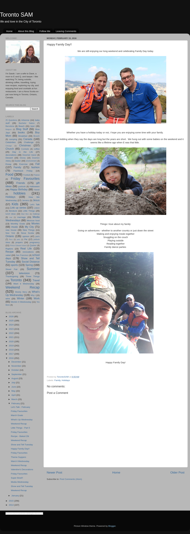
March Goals (17, 415)
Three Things (33, 276)
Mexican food (33, 220)
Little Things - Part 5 (20, 428)
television (24, 273)
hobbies (20, 193)
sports (14, 265)
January (15, 495)
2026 (11, 316)
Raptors (9, 249)
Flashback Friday (22, 171)
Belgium (9, 129)
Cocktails (25, 149)
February (16, 403)
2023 (11, 329)
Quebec (33, 245)
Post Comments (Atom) (71, 479)
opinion (25, 236)
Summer (33, 269)
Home (9, 31)
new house (11, 230)
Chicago (9, 146)
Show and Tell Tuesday (22, 444)
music (14, 226)
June (14, 387)
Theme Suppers (18, 457)
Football (26, 175)
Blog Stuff (22, 129)
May (13, 391)
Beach (22, 126)
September (16, 374)
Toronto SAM (16, 14)
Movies (36, 223)
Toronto (16, 280)
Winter (20, 298)
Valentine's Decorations (22, 469)
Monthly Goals (18, 223)
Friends (20, 182)
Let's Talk (35, 204)
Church (10, 148)
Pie (25, 239)
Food (9, 174)
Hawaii (37, 190)
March (14, 399)
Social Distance (31, 261)
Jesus (36, 200)
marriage (21, 217)
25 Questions (11, 120)
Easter (18, 161)
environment (31, 161)
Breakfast (22, 136)
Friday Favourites (25, 179)
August (15, 378)
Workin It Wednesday (21, 302)
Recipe (9, 251)
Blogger (112, 526)
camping (13, 139)
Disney (23, 158)
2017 (11, 354)
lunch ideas (11, 214)
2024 (11, 325)
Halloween (35, 186)
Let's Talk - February (20, 407)
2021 (11, 337)
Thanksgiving (12, 276)
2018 (11, 350)
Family (57, 380)
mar (10, 217)
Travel (36, 280)
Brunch (37, 136)
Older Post (177, 472)
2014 (11, 505)
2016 (11, 358)
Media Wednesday (20, 482)
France (37, 175)
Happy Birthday (19, 189)
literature (13, 211)
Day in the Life (22, 152)
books (21, 132)
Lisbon (37, 208)
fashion (35, 167)
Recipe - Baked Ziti (20, 436)
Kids (15, 204)
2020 (11, 341)
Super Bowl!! (17, 478)
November (16, 366)
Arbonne (25, 120)
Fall (37, 163)
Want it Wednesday (23, 284)
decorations (11, 155)
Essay (8, 164)
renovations (28, 252)
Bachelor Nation (27, 123)
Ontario (10, 236)
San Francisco (22, 255)
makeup (36, 214)
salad (8, 255)
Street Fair (12, 269)
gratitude (22, 186)
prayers (19, 242)
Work (37, 298)
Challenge (29, 142)
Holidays (66, 380)
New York (10, 233)
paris (37, 236)
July (13, 382)
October (15, 370)
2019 (11, 345)
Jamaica (25, 200)
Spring (29, 265)
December (16, 362)
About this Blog (26, 31)
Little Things (29, 211)
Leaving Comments (66, 31)
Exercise (23, 164)
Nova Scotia (27, 233)
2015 (11, 501)
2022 (11, 333)
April (13, 395)
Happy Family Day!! (20, 449)
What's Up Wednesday (22, 419)
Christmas (25, 145)
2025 (11, 320)
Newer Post (54, 472)
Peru (11, 239)
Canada (27, 139)
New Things (29, 230)
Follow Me (44, 31)
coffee (37, 149)
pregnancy (35, 242)
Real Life (26, 248)
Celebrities (11, 142)
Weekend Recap (23, 287)
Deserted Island (29, 155)
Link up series (18, 207)
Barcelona (10, 126)
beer (32, 126)
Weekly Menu (21, 292)
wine (8, 298)
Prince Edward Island (18, 245)
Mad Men (25, 214)
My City (29, 226)
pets (18, 239)
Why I (33, 295)
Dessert (9, 158)
